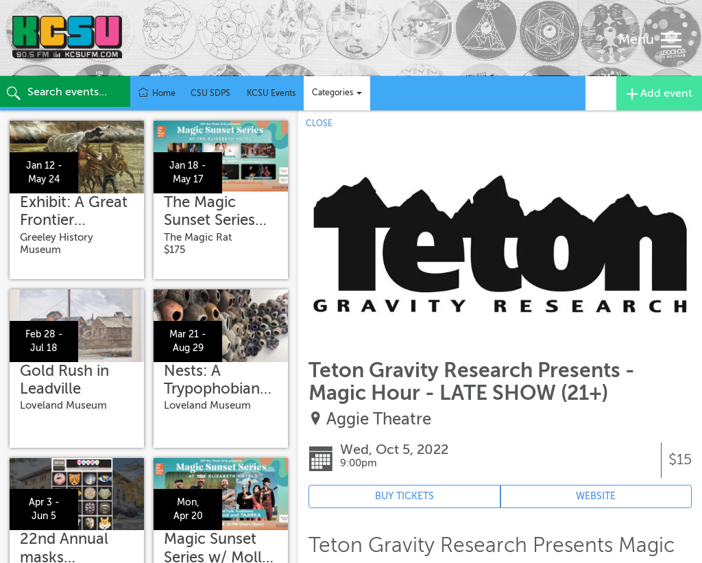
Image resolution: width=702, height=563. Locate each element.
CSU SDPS (210, 93)
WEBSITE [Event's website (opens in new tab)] (596, 496)
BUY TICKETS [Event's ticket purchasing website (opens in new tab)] (404, 496)
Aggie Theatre (378, 419)
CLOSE (319, 123)
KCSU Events (271, 93)
